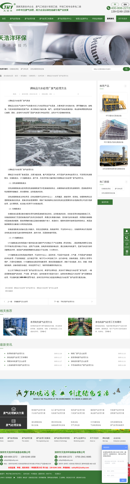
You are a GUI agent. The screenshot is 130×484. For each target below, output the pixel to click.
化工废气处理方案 (58, 410)
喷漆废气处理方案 (38, 410)
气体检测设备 (96, 425)
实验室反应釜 (33, 477)
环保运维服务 (97, 19)
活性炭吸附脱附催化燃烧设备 (113, 169)
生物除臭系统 (14, 69)
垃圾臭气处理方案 (58, 413)
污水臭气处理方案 (38, 413)
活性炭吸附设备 (116, 422)
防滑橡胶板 (42, 477)
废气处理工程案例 (46, 19)
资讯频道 (24, 76)
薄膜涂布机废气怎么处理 (16, 361)
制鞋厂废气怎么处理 (79, 353)
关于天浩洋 (122, 19)
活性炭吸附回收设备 (37, 69)
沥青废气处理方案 (117, 413)
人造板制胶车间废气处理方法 (18, 365)
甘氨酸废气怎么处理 (21, 301)
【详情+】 (43, 331)
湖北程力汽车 (70, 477)
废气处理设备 (15, 19)
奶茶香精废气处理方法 (79, 357)
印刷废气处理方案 (117, 410)
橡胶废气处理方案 (97, 410)
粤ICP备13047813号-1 (13, 474)
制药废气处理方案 (78, 410)
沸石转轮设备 (56, 422)
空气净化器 (75, 425)
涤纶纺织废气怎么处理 (79, 361)
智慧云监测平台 (82, 19)
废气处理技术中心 (65, 19)
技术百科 (41, 76)
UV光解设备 (95, 422)
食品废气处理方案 (97, 413)
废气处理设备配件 (117, 425)
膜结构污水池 (80, 477)
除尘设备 (35, 425)
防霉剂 (19, 477)
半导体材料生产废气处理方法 (82, 365)
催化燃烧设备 (37, 422)
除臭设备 (74, 422)
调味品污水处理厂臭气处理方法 (57, 76)
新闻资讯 (110, 19)
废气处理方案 (30, 19)
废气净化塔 (24, 69)
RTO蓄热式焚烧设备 (114, 116)
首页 (4, 19)
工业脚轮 (62, 477)
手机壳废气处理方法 (67, 301)
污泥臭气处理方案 (78, 413)
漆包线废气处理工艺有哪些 (108, 322)
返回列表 (105, 202)
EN (125, 4)
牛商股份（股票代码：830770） (42, 474)
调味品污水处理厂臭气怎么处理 (47, 288)
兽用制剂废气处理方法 (41, 322)
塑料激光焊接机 (52, 477)
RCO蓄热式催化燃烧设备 (114, 142)
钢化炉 (25, 477)
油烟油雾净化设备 (58, 425)
